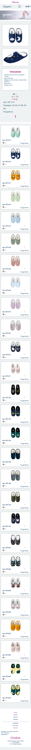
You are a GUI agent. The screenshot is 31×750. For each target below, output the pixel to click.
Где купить (15, 717)
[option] (15, 15)
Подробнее (24, 143)
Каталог (15, 712)
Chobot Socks (15, 725)
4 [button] (19, 16)
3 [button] (16, 16)
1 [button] (11, 16)
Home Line (15, 727)
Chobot (15, 738)
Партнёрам (15, 719)
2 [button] (14, 16)
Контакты (15, 714)
